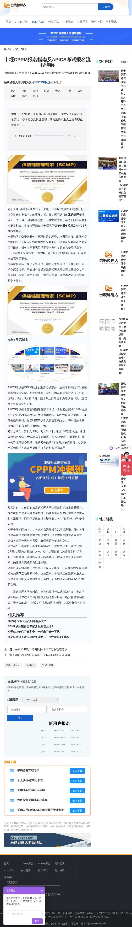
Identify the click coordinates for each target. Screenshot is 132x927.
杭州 (108, 542)
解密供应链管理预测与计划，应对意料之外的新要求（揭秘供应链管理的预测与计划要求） (123, 109)
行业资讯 (111, 21)
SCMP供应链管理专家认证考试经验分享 (124, 226)
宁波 (99, 565)
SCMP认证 (38, 21)
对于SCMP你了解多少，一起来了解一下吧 (33, 631)
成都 (99, 542)
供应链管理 (47, 665)
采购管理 (73, 214)
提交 (20, 718)
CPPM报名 (61, 225)
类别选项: (13, 699)
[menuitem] (8, 21)
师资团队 (53, 21)
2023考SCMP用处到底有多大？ (27, 621)
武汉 (124, 553)
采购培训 (31, 665)
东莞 (116, 542)
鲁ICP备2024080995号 (93, 923)
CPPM (55, 209)
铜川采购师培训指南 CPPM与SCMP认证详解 (42, 655)
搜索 (106, 6)
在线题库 (82, 21)
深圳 (124, 530)
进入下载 (77, 771)
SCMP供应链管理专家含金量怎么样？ (31, 626)
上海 (108, 530)
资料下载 (96, 21)
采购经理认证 (13, 665)
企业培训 (68, 21)
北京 (99, 530)
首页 (8, 21)
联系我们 (9, 877)
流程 (70, 225)
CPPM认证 (21, 21)
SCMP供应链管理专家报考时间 (124, 263)
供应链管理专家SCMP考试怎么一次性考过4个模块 (38, 637)
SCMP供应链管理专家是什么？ (124, 297)
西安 (124, 542)
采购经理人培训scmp (63, 72)
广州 (116, 530)
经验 (42, 253)
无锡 (116, 553)
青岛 (99, 553)
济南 (108, 553)
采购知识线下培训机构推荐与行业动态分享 (41, 649)
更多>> (124, 62)
